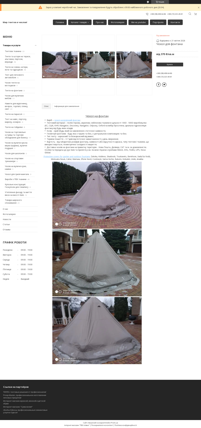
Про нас (100, 22)
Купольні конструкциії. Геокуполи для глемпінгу (16, 185)
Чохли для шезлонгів (15, 153)
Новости (7, 219)
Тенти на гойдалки (14, 127)
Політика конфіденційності (126, 425)
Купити (170, 64)
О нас (5, 209)
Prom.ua (114, 422)
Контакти (175, 22)
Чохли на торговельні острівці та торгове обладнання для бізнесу (16, 135)
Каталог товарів (79, 22)
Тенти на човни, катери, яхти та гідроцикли (16, 68)
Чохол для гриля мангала (17, 174)
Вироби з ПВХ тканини (15, 179)
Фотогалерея (117, 22)
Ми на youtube (138, 22)
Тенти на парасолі (13, 114)
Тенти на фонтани (13, 90)
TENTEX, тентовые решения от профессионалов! (24, 392)
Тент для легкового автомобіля (14, 76)
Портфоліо (158, 22)
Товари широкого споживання (13, 201)
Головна (60, 22)
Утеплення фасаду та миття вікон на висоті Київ (18, 193)
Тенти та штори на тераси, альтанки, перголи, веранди (18, 59)
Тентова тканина (13, 51)
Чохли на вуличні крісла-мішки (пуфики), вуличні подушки (16, 145)
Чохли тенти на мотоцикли (12, 84)
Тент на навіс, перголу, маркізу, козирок (16, 120)
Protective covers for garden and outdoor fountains (67, 156)
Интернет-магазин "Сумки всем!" (18, 407)
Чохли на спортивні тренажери (14, 160)
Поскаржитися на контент (102, 425)
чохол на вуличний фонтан (67, 120)
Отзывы (6, 229)
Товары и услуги (11, 45)
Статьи (6, 224)
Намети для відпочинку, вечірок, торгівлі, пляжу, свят (16, 106)
